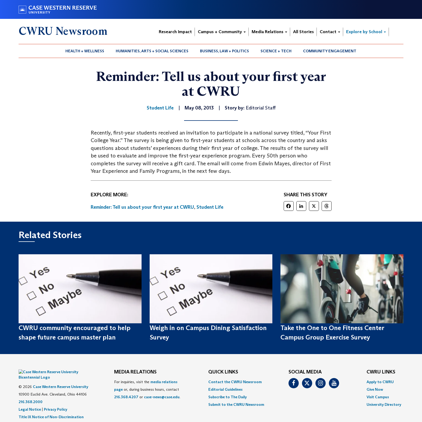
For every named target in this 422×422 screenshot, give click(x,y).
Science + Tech (276, 51)
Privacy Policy (55, 401)
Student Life (209, 207)
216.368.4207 (126, 396)
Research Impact (175, 31)
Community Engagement (329, 51)
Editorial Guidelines (225, 389)
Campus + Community (222, 31)
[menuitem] (85, 51)
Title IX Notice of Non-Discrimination (51, 408)
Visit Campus (378, 396)
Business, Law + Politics (224, 51)
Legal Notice (30, 401)
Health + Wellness (84, 51)
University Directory (384, 404)
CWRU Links (381, 372)
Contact (330, 31)
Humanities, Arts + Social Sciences (152, 51)
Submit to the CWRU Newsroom (236, 404)
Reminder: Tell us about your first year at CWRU (142, 207)
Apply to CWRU (380, 381)
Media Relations (269, 31)
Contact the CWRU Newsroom (235, 381)
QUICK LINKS (223, 372)
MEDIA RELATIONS (135, 372)
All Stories (303, 31)
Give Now (375, 389)
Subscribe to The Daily (227, 396)
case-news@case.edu (162, 396)
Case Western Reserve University (60, 378)
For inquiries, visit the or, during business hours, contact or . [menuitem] (147, 389)
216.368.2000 (31, 393)
